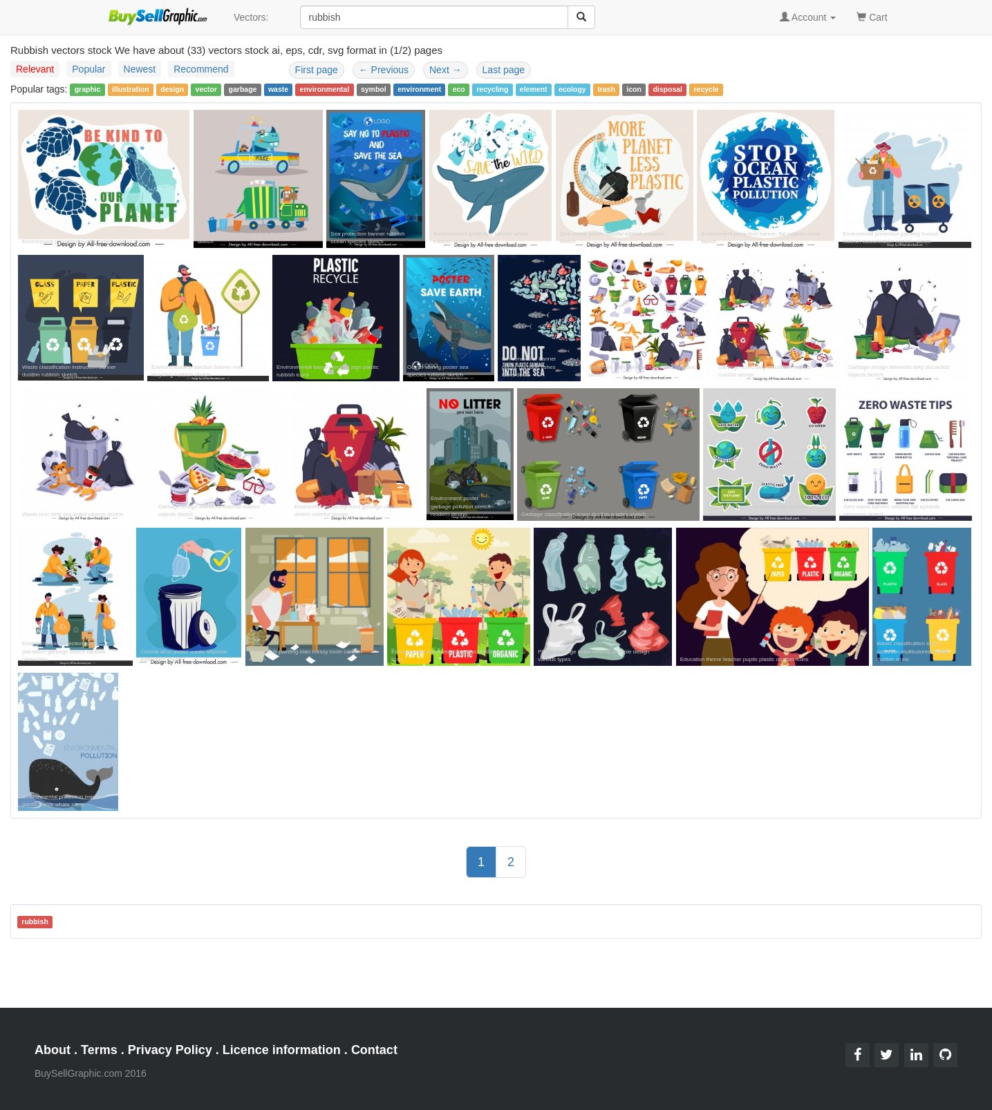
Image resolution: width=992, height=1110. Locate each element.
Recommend (201, 69)
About (53, 1050)
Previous (384, 69)
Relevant (35, 69)
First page (316, 69)
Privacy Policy (170, 1050)
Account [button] (808, 17)
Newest (140, 69)
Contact (374, 1050)
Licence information (282, 1050)
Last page (504, 69)
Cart (872, 16)
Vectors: (251, 17)
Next (445, 69)
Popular (88, 69)
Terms (99, 1050)
